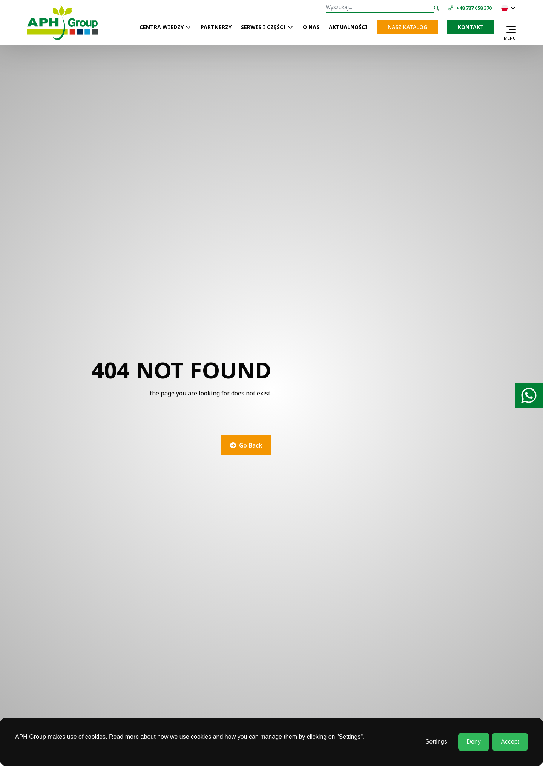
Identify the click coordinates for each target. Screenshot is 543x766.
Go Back (250, 445)
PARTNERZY (216, 27)
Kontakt (471, 27)
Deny (473, 741)
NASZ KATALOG (407, 27)
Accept (510, 741)
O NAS (311, 27)
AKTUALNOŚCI (348, 27)
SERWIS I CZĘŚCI (263, 27)
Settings (436, 741)
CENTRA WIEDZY (162, 27)
